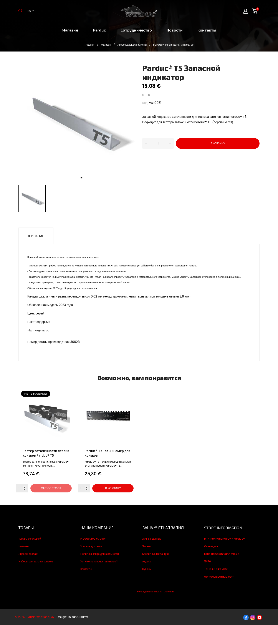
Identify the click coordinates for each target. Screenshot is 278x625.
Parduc (99, 30)
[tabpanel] (77, 123)
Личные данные (151, 538)
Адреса (146, 561)
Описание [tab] (35, 236)
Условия (169, 591)
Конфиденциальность (149, 591)
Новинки (23, 546)
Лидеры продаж (28, 554)
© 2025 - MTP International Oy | (41, 617)
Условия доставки (91, 546)
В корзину (217, 143)
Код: (145, 103)
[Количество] (158, 143)
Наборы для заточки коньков (35, 561)
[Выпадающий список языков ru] (31, 11)
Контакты (206, 30)
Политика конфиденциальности (99, 554)
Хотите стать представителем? (99, 561)
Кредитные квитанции (155, 554)
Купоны (146, 569)
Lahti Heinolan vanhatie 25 (221, 554)
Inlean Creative (78, 617)
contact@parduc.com (219, 576)
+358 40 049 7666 (216, 569)
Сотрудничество (136, 30)
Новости (175, 30)
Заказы (146, 546)
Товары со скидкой (29, 538)
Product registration (93, 538)
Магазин (70, 30)
